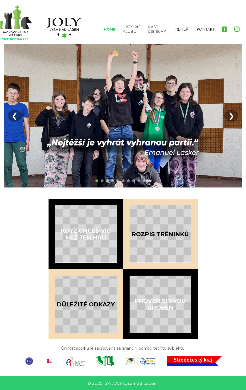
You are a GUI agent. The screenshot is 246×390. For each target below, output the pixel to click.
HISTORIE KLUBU (132, 29)
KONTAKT (206, 29)
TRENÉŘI (181, 29)
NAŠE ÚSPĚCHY (157, 29)
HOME (109, 29)
